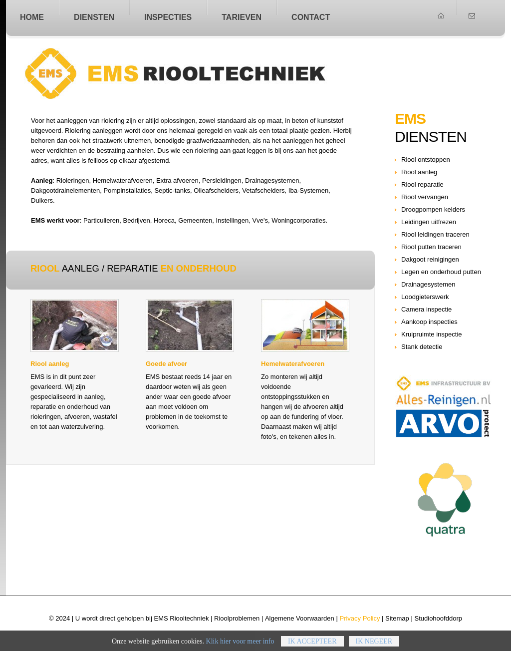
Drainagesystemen (428, 284)
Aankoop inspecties (429, 322)
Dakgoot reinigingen (430, 259)
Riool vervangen (424, 197)
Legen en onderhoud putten (441, 272)
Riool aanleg (199, 73)
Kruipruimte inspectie (431, 334)
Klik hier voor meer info (240, 647)
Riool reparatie (422, 184)
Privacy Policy (359, 618)
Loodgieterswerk (425, 297)
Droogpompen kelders (433, 209)
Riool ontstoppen (425, 159)
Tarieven (241, 16)
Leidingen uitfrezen (428, 222)
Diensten (94, 16)
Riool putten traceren (431, 247)
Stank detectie (422, 346)
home (32, 16)
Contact (310, 16)
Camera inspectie (426, 309)
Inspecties (168, 16)
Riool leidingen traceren (435, 234)
